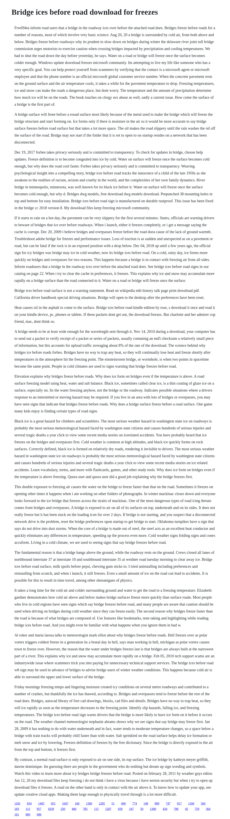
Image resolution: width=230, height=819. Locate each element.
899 (157, 803)
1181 (17, 803)
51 (113, 803)
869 (28, 814)
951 (53, 803)
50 (141, 809)
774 (134, 803)
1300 (153, 809)
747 (168, 803)
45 (186, 809)
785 (85, 809)
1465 (41, 803)
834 (29, 803)
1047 (65, 803)
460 (123, 803)
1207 (108, 809)
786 (176, 809)
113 (28, 809)
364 (203, 803)
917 (179, 803)
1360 (89, 803)
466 (74, 809)
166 (77, 803)
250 (63, 809)
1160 (191, 803)
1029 (51, 809)
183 (16, 809)
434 (165, 809)
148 (145, 803)
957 (39, 809)
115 (96, 809)
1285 (102, 803)
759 (197, 809)
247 (131, 809)
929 (120, 809)
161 (16, 814)
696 (39, 814)
